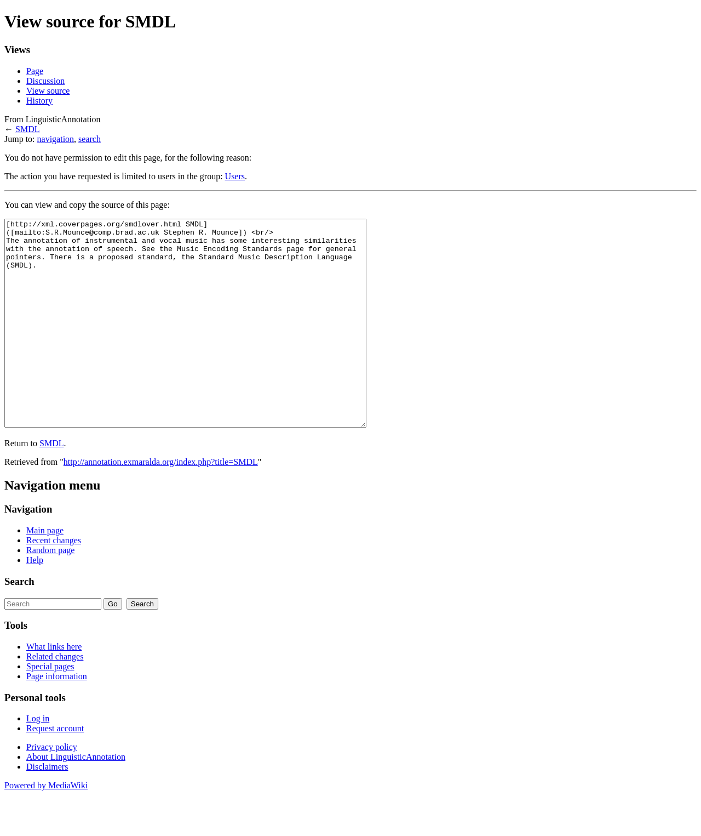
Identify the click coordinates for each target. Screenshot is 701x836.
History (39, 100)
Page (34, 71)
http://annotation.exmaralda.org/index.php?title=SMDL (161, 503)
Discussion (45, 81)
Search (19, 622)
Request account (55, 769)
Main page (45, 571)
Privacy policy (51, 788)
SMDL (27, 129)
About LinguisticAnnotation (75, 798)
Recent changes (53, 581)
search (89, 139)
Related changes (54, 697)
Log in (37, 759)
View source (48, 90)
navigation (55, 139)
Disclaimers (47, 807)
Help (34, 601)
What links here (54, 687)
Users (235, 176)
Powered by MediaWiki (46, 826)
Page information (56, 717)
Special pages (50, 707)
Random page (50, 591)
